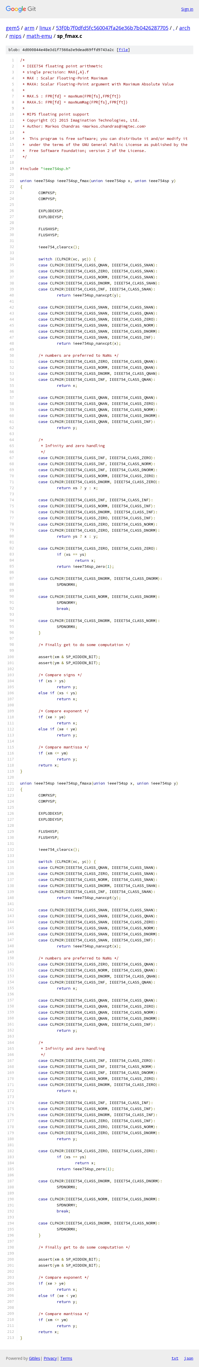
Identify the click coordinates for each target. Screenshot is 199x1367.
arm (29, 27)
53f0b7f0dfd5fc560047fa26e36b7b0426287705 (112, 27)
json (188, 1358)
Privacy (50, 1358)
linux (45, 27)
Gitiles (34, 1358)
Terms (66, 1358)
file (123, 49)
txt (174, 1358)
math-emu (39, 35)
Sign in (187, 9)
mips (15, 35)
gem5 (12, 27)
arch (184, 27)
